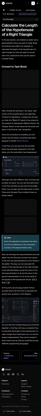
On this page (8, 19)
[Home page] (4, 10)
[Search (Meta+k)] (28, 3)
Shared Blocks (22, 141)
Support (24, 384)
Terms (23, 397)
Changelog (6, 397)
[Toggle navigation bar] (37, 3)
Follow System (9, 411)
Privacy (24, 399)
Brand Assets (26, 386)
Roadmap (5, 384)
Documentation (7, 394)
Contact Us (25, 394)
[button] (23, 374)
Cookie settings (25, 411)
